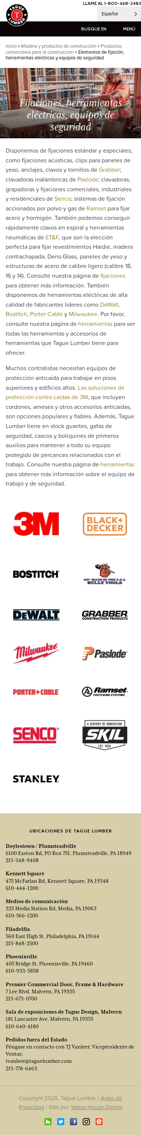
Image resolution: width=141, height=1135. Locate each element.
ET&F (52, 237)
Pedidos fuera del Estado (36, 1040)
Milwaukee (83, 313)
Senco (63, 198)
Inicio (11, 46)
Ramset (96, 208)
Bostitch (16, 313)
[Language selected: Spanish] (119, 14)
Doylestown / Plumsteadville (41, 846)
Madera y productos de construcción (58, 46)
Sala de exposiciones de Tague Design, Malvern (64, 1012)
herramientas (95, 323)
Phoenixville (21, 956)
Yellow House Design (97, 1107)
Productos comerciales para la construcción (64, 49)
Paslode (87, 179)
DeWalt (109, 304)
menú (129, 29)
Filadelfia (18, 929)
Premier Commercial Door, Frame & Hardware (64, 984)
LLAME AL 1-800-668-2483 (112, 3)
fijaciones (112, 275)
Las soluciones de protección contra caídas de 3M (65, 392)
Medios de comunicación (37, 901)
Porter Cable (46, 313)
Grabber (109, 169)
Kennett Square (25, 873)
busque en (93, 29)
